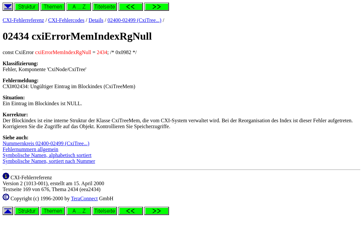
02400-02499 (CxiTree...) (134, 20)
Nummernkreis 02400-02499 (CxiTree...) (46, 143)
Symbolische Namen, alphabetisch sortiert (47, 155)
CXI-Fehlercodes (66, 20)
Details (95, 20)
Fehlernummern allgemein (30, 149)
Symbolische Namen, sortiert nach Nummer (49, 161)
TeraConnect (84, 198)
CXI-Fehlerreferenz (23, 20)
